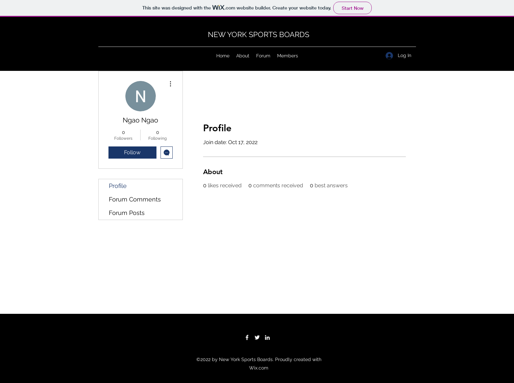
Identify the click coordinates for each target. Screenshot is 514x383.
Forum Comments (135, 199)
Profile (118, 185)
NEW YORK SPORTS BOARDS (258, 34)
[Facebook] (247, 337)
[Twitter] (257, 337)
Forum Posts (127, 212)
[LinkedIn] (267, 337)
